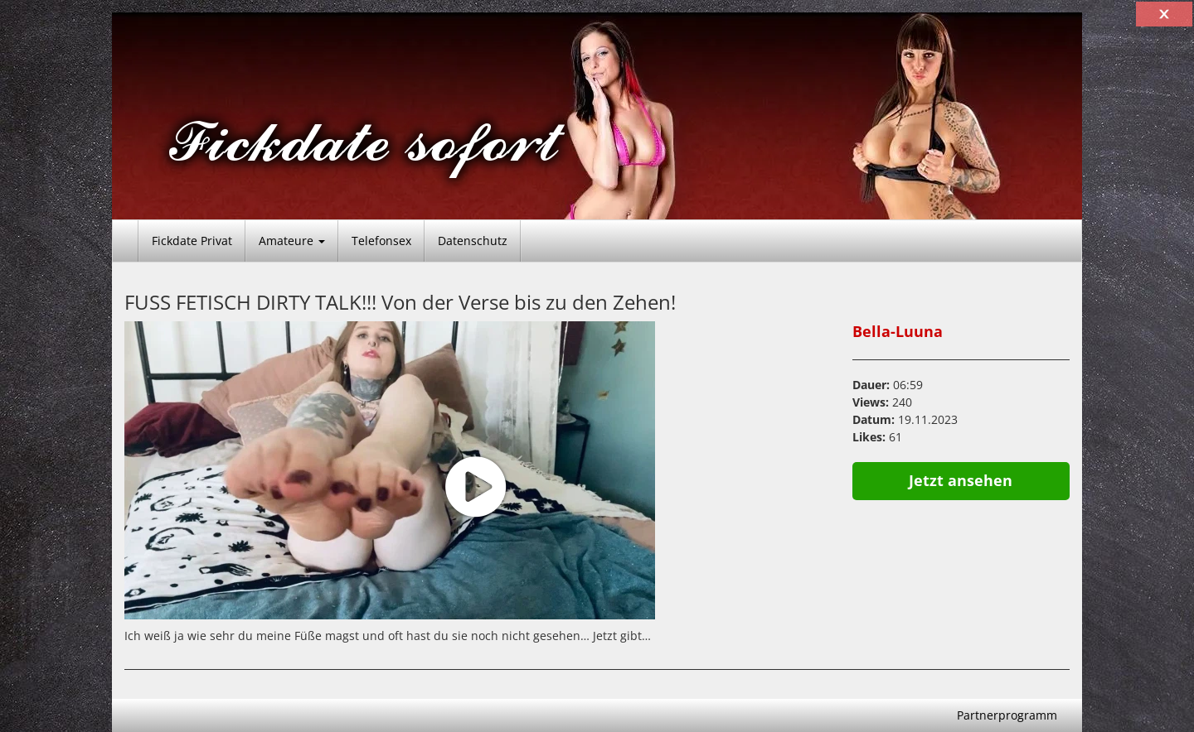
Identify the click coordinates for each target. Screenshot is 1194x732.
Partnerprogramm (1007, 715)
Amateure (292, 240)
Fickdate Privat (192, 240)
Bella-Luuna (897, 331)
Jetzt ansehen (960, 480)
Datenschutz (472, 240)
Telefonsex (381, 240)
